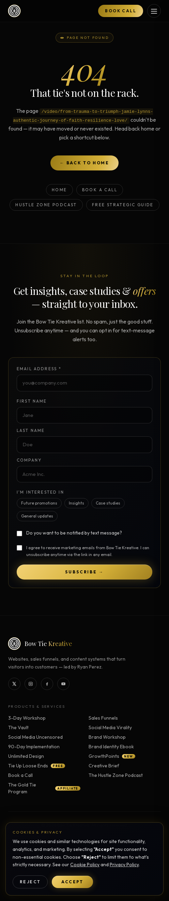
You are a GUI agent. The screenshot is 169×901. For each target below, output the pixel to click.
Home (59, 189)
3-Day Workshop (27, 718)
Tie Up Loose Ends (36, 766)
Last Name (31, 430)
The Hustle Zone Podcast (116, 775)
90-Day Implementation (34, 747)
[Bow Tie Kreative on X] (14, 684)
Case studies (108, 503)
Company (29, 460)
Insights (76, 503)
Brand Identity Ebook (111, 747)
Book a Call (99, 189)
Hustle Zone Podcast (46, 204)
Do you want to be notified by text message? (74, 533)
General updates (37, 516)
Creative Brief (104, 766)
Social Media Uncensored (35, 737)
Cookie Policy (84, 864)
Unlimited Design (26, 756)
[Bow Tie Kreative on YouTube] (63, 684)
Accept (72, 881)
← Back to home (84, 162)
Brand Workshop (107, 737)
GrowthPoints (112, 756)
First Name (32, 401)
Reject (30, 881)
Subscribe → (84, 571)
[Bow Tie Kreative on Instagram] (31, 684)
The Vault (18, 727)
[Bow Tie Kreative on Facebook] (47, 684)
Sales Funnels (103, 718)
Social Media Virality (110, 727)
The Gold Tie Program (44, 788)
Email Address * (39, 368)
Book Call (120, 10)
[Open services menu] (154, 11)
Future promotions (39, 503)
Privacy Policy (124, 864)
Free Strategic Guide (123, 204)
